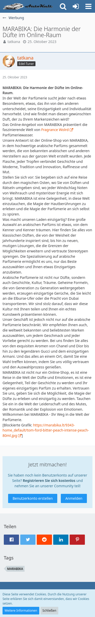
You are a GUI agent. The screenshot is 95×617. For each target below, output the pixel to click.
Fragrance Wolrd (55, 129)
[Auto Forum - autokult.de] (28, 6)
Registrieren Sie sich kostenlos (49, 480)
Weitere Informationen (21, 610)
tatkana (14, 41)
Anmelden (73, 498)
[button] (88, 6)
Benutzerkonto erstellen (33, 498)
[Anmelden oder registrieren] (76, 6)
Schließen (49, 610)
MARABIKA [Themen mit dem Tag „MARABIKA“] (15, 569)
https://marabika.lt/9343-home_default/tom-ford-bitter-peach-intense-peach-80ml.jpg (46, 430)
